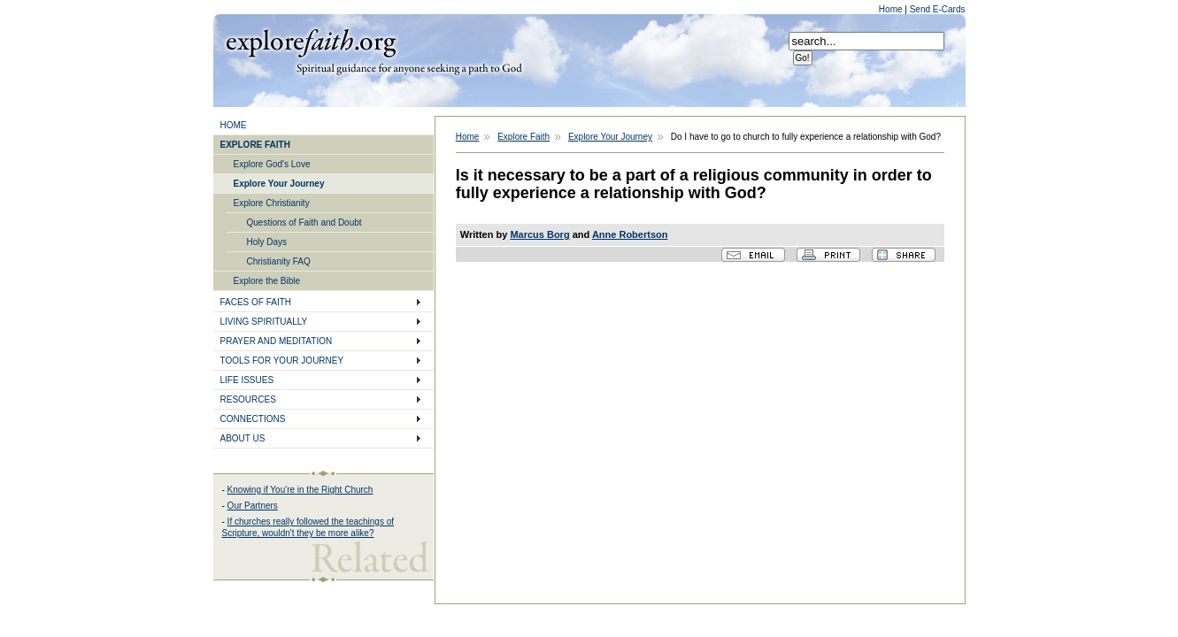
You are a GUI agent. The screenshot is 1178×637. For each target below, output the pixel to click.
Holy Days (267, 242)
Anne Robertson (630, 234)
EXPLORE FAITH (255, 145)
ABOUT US (243, 438)
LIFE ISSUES (247, 380)
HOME (233, 125)
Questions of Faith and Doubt (304, 222)
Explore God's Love (272, 164)
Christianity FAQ (279, 261)
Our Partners (252, 505)
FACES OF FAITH (256, 302)
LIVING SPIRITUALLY (264, 321)
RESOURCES (248, 399)
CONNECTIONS (253, 419)
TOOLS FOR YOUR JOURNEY (282, 360)
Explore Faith (310, 41)
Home (892, 9)
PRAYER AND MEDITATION (276, 341)
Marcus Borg (539, 234)
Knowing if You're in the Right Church (300, 490)
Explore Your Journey (279, 183)
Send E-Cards (938, 9)
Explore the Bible (267, 281)
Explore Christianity (272, 203)
